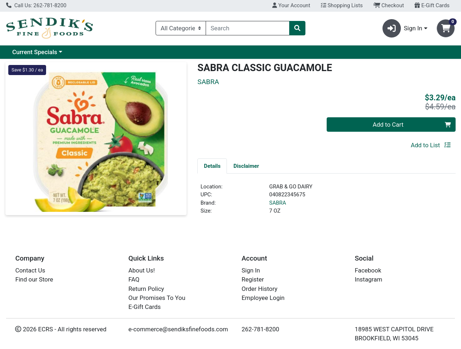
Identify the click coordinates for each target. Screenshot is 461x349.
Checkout (388, 5)
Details (212, 166)
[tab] (212, 165)
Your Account (291, 5)
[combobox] (248, 28)
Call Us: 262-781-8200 (36, 5)
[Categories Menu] (181, 28)
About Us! (142, 270)
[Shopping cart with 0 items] (446, 28)
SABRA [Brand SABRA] (277, 203)
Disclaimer (246, 166)
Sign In (251, 270)
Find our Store (34, 279)
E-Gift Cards (432, 5)
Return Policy (146, 288)
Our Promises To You (157, 297)
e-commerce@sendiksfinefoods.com (178, 329)
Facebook (368, 270)
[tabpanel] (326, 201)
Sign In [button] (402, 28)
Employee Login (263, 297)
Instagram (368, 279)
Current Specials (34, 52)
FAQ (134, 279)
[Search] (248, 28)
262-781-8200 (260, 329)
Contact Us (30, 270)
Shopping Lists (342, 5)
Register (253, 279)
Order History (260, 288)
